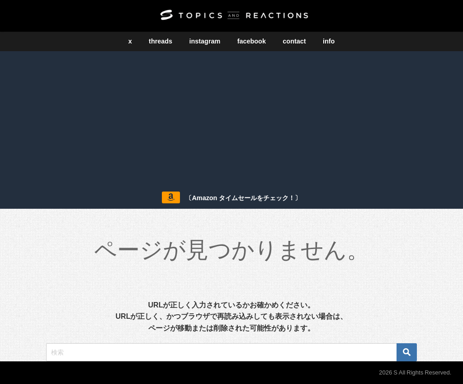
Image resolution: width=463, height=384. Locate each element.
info (329, 41)
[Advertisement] (231, 119)
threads (160, 41)
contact (294, 41)
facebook (251, 41)
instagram (205, 41)
